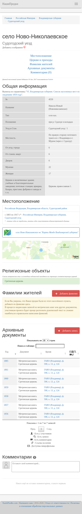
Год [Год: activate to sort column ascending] (6, 352)
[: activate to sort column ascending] (73, 353)
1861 (6, 370)
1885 (6, 361)
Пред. (33, 429)
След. (49, 429)
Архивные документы (41, 68)
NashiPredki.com (10, 503)
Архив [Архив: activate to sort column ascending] (45, 352)
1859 (6, 387)
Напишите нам (26, 503)
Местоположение (41, 55)
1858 (6, 396)
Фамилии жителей (41, 64)
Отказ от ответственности (57, 503)
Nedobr (50, 79)
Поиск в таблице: (41, 346)
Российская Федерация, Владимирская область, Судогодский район (36, 208)
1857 (6, 405)
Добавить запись (67, 331)
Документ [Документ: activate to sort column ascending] (18, 352)
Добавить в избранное (13, 47)
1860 (6, 378)
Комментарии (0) (41, 72)
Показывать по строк (41, 340)
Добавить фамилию (66, 293)
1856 (6, 414)
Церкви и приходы (41, 60)
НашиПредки (10, 3)
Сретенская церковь (14, 281)
